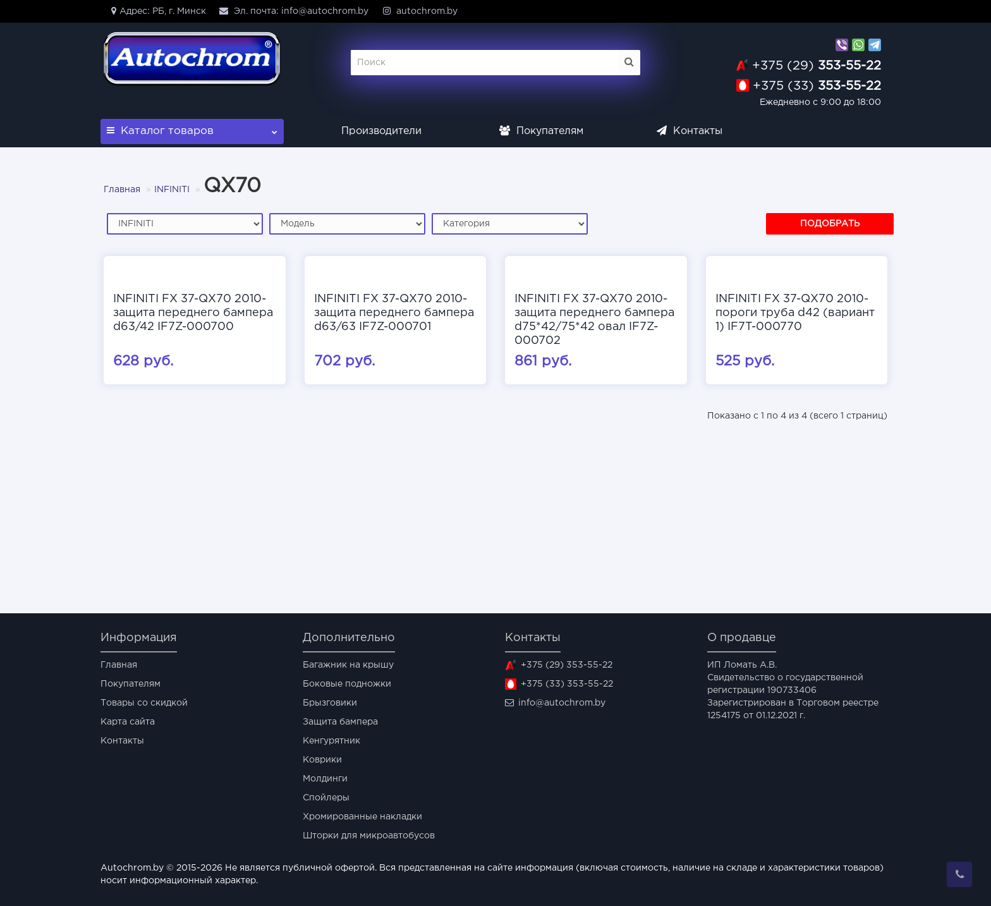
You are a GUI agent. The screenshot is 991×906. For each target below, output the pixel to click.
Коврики (322, 760)
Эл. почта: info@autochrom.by (293, 10)
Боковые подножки (347, 684)
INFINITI (172, 189)
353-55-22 (816, 65)
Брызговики (330, 703)
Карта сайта (127, 722)
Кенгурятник (331, 741)
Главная (122, 189)
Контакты (689, 131)
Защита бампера (340, 722)
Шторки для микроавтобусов (369, 836)
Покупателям (541, 131)
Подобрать (830, 224)
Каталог (192, 127)
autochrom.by (419, 10)
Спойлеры (326, 798)
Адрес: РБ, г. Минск (156, 10)
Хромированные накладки (362, 817)
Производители (381, 131)
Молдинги (325, 779)
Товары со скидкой (144, 703)
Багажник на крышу (348, 665)
